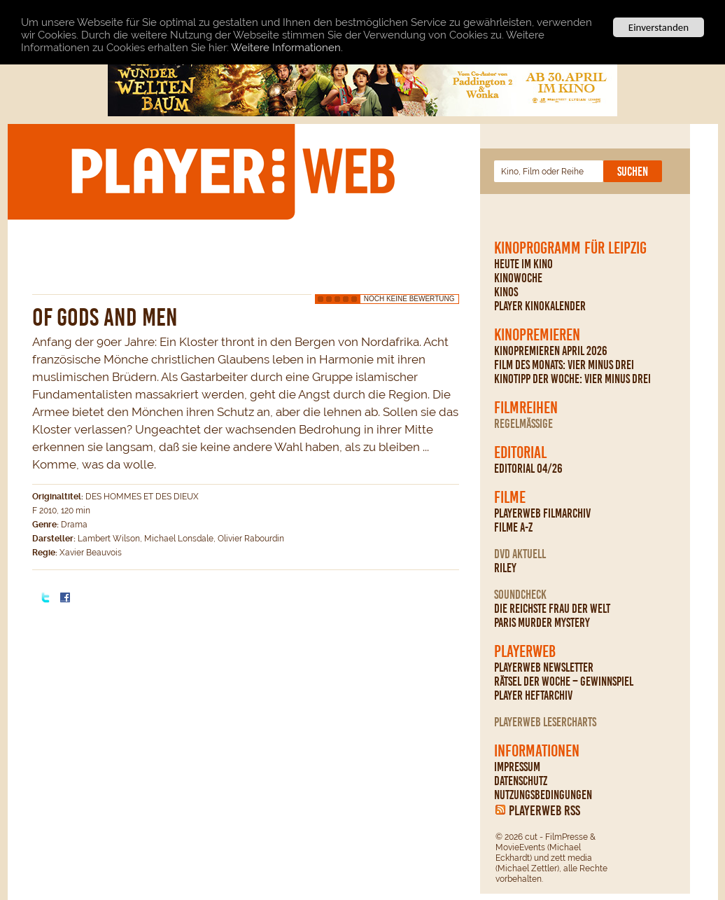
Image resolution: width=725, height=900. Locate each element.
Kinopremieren (537, 334)
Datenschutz (520, 781)
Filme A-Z (513, 527)
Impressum (517, 767)
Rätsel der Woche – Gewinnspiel (563, 681)
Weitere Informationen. (287, 47)
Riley (505, 568)
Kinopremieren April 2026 (550, 351)
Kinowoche (518, 278)
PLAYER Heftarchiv (533, 695)
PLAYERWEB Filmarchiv (542, 513)
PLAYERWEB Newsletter (543, 667)
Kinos (506, 292)
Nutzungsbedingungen (543, 795)
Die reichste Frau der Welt (552, 608)
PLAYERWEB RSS (544, 810)
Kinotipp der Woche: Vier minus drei (572, 379)
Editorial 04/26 (528, 468)
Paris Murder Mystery (542, 622)
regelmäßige (523, 423)
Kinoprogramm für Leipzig (570, 248)
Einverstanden (658, 27)
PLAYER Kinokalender (540, 306)
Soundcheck (520, 594)
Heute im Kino (523, 264)
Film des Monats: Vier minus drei (564, 365)
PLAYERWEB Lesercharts (545, 722)
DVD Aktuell (520, 554)
